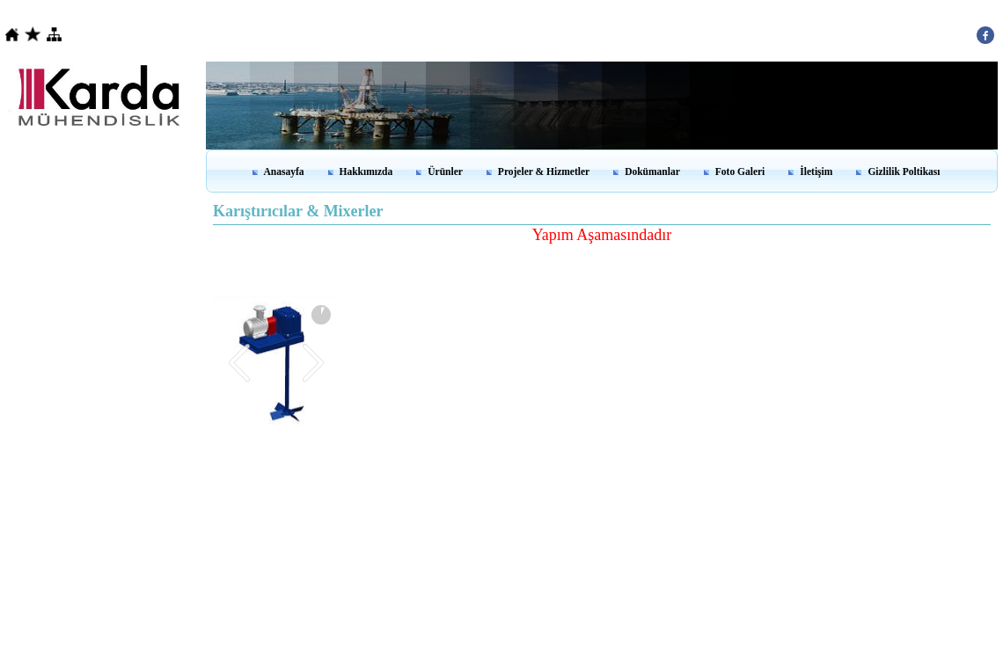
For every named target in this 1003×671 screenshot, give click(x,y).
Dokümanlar (652, 171)
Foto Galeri (740, 171)
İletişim (816, 171)
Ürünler (445, 171)
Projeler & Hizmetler (543, 171)
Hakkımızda (366, 171)
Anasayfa (284, 171)
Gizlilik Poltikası (904, 171)
